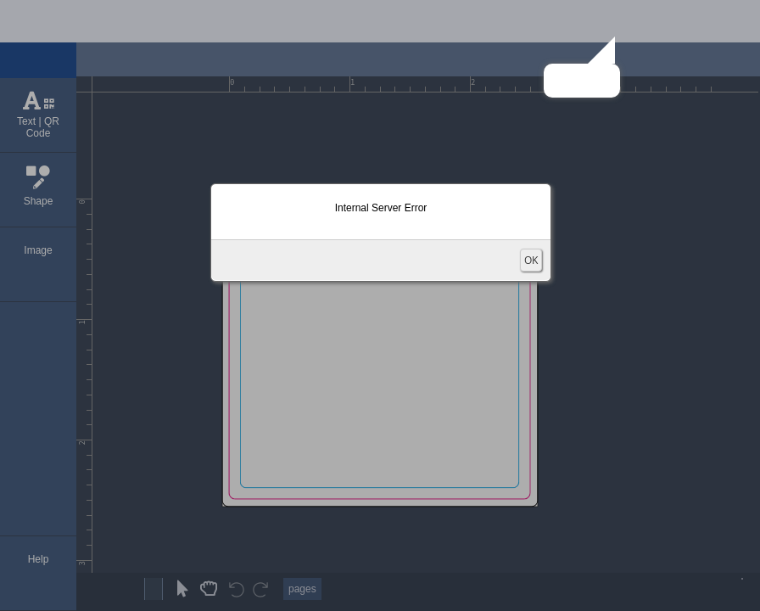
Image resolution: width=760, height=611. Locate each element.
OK (531, 260)
